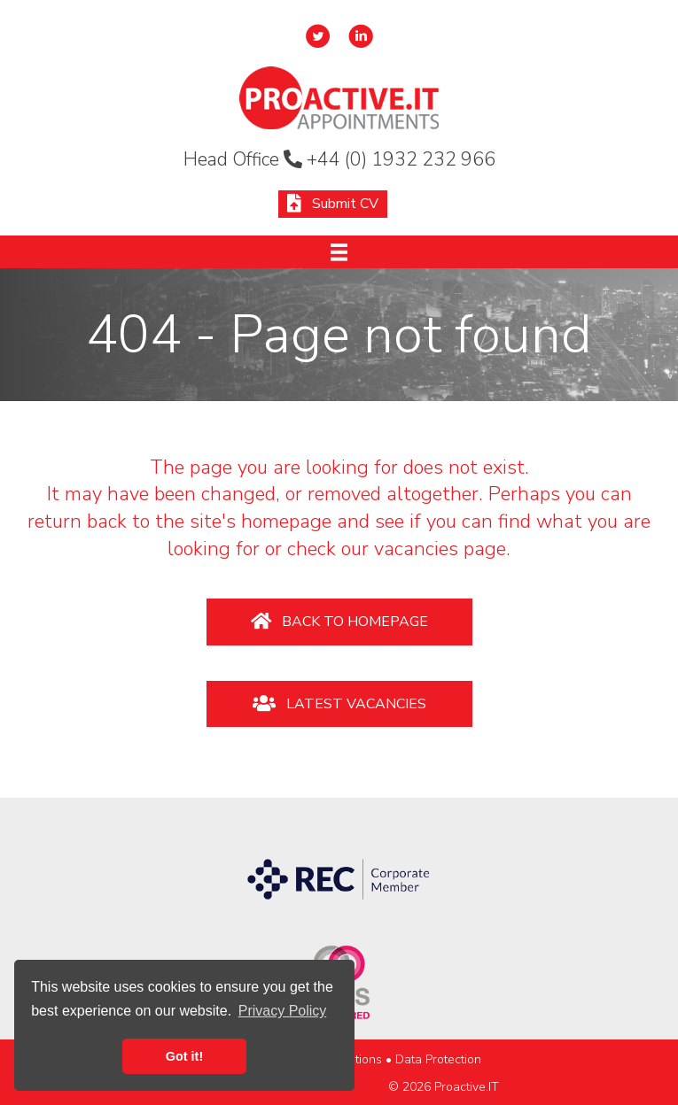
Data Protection (438, 1059)
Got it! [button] (184, 1056)
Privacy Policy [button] (282, 1010)
